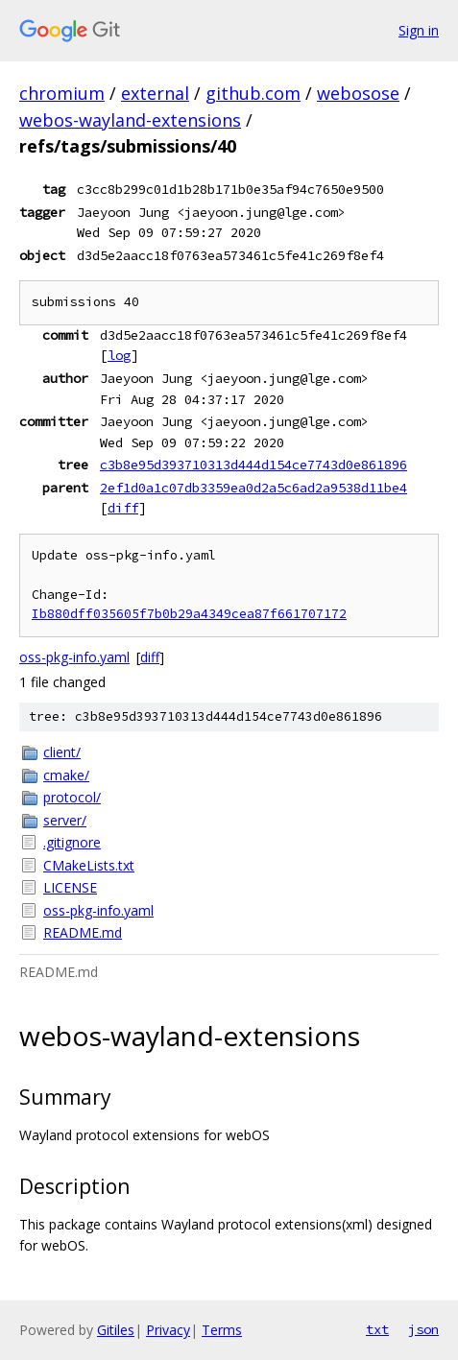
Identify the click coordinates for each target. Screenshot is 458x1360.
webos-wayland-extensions (130, 119)
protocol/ (72, 797)
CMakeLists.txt (88, 865)
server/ (64, 820)
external (155, 93)
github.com (253, 93)
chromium (62, 93)
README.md (82, 932)
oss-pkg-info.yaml (74, 657)
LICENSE (70, 887)
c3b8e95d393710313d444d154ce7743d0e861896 (253, 464)
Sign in (418, 30)
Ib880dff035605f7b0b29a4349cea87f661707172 (189, 614)
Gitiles (115, 1330)
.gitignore (72, 842)
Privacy (168, 1330)
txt (377, 1329)
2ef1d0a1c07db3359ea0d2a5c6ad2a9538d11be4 (253, 487)
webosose (358, 93)
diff (123, 507)
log (119, 355)
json (423, 1329)
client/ (62, 752)
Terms (222, 1330)
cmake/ (66, 775)
